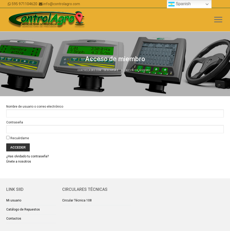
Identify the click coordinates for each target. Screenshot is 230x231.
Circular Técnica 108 (77, 200)
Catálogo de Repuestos (23, 209)
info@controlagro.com (61, 4)
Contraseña (14, 122)
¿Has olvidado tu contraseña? (27, 156)
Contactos (13, 218)
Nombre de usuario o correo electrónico (34, 106)
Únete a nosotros (18, 161)
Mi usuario (13, 200)
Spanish (179, 4)
